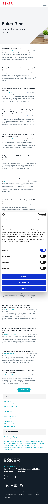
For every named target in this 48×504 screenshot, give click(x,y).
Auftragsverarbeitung (10, 404)
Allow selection (24, 282)
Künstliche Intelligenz (9, 309)
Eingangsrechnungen (9, 353)
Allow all (24, 276)
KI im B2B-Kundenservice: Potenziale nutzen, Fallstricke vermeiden (23, 441)
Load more (24, 390)
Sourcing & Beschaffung (10, 50)
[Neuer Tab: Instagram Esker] (21, 485)
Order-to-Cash (7, 204)
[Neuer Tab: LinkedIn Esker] (7, 485)
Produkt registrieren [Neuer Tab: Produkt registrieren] (33, 494)
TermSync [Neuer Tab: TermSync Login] (7, 497)
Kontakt (10, 477)
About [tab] (39, 220)
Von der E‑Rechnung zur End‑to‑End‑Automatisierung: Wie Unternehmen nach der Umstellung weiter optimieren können (19, 330)
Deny (24, 288)
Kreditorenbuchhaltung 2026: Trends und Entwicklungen (18, 351)
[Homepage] (8, 3)
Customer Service (8, 92)
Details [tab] (24, 220)
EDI (4, 181)
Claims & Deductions (10, 409)
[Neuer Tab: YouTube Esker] (14, 485)
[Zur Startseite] (12, 460)
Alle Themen (7, 401)
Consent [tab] (8, 220)
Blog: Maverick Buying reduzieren (11, 48)
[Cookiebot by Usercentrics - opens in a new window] (37, 214)
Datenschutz (22, 494)
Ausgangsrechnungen (9, 116)
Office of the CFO (8, 160)
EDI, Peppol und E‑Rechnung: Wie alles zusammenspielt (18, 68)
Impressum (33, 491)
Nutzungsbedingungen (10, 494)
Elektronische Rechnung (10, 70)
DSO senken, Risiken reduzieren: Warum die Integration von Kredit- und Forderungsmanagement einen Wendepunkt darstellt (18, 112)
